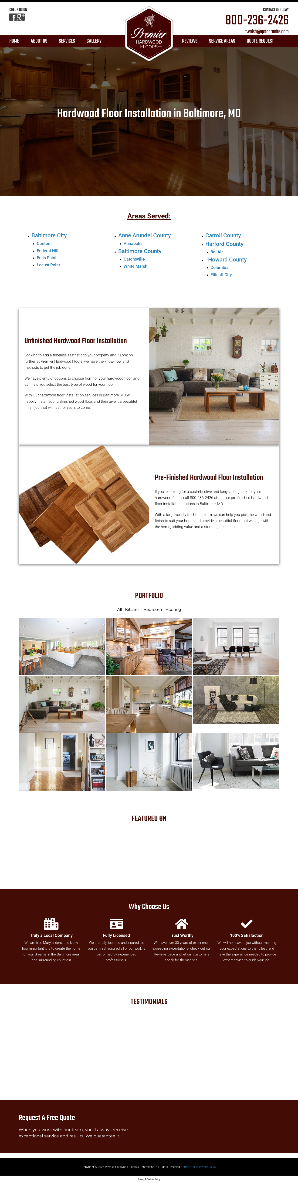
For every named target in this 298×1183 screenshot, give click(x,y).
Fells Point (47, 257)
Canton (43, 243)
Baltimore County (140, 251)
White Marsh (135, 266)
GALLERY (94, 41)
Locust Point (48, 264)
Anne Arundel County (144, 235)
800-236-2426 (257, 20)
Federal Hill (47, 250)
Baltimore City (49, 235)
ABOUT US (39, 41)
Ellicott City (221, 274)
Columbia (219, 267)
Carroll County (223, 235)
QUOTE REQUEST (260, 41)
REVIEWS (189, 41)
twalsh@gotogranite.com (267, 31)
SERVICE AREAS (222, 41)
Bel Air (216, 251)
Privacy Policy (207, 1167)
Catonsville (134, 259)
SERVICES (67, 41)
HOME (14, 41)
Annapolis (133, 243)
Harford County (224, 244)
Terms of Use (189, 1167)
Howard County (227, 259)
